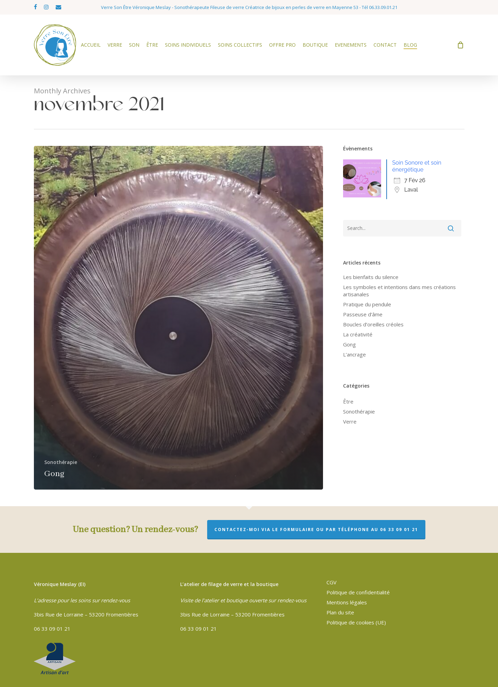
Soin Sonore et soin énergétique (416, 166)
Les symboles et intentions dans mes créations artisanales (399, 291)
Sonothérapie (60, 462)
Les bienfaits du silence (370, 276)
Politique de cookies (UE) (356, 622)
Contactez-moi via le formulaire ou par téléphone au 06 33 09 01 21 (316, 529)
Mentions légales (346, 602)
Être (348, 401)
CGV (331, 582)
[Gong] (178, 318)
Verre (350, 421)
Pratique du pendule (367, 304)
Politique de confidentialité (358, 592)
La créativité (357, 334)
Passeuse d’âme (362, 314)
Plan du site (340, 612)
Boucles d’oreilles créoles (373, 324)
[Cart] (460, 45)
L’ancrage (354, 354)
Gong (349, 344)
